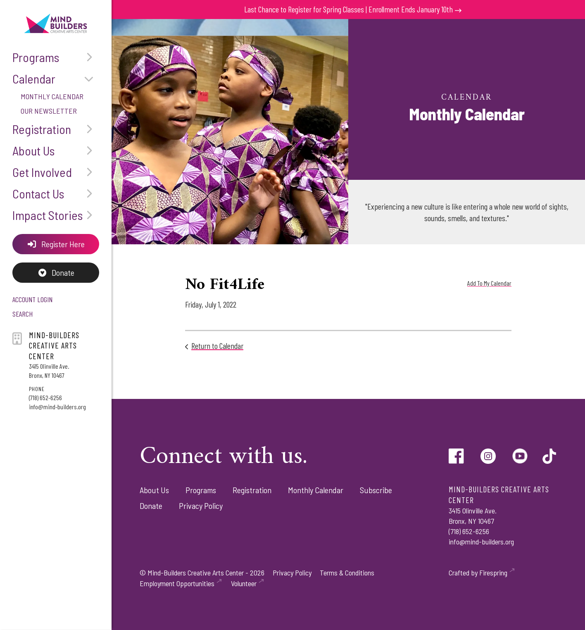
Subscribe (376, 490)
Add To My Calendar (489, 283)
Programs (55, 57)
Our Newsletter (49, 110)
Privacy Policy (201, 506)
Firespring (493, 572)
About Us (55, 150)
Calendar (55, 78)
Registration (55, 129)
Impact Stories (55, 215)
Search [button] (22, 313)
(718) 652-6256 (45, 397)
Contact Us (55, 193)
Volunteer (244, 583)
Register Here (56, 244)
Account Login (32, 299)
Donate (55, 272)
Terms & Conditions (347, 572)
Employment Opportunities (177, 583)
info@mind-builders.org (57, 406)
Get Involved (55, 172)
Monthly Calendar (52, 96)
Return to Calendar (217, 346)
